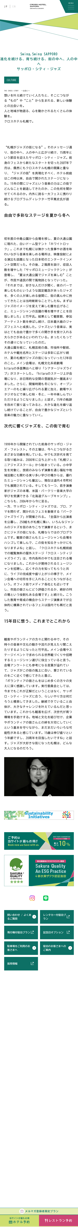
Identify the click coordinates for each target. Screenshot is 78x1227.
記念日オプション (53, 932)
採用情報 (12, 963)
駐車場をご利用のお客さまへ (18, 948)
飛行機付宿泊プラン (18, 932)
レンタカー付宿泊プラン (54, 917)
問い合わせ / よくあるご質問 (19, 917)
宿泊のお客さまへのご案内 (54, 948)
